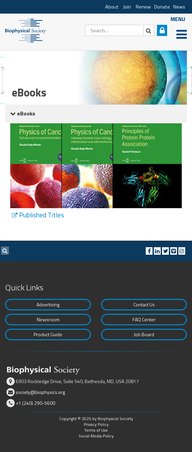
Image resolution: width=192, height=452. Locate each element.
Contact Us (144, 304)
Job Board (144, 334)
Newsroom (48, 319)
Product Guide (48, 334)
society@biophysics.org (40, 392)
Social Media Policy (96, 436)
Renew (143, 7)
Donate (162, 7)
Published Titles (41, 215)
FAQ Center (144, 319)
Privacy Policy (96, 424)
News (179, 7)
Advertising (48, 304)
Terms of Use (96, 430)
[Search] (119, 30)
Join (127, 7)
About (111, 7)
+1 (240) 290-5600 (35, 402)
